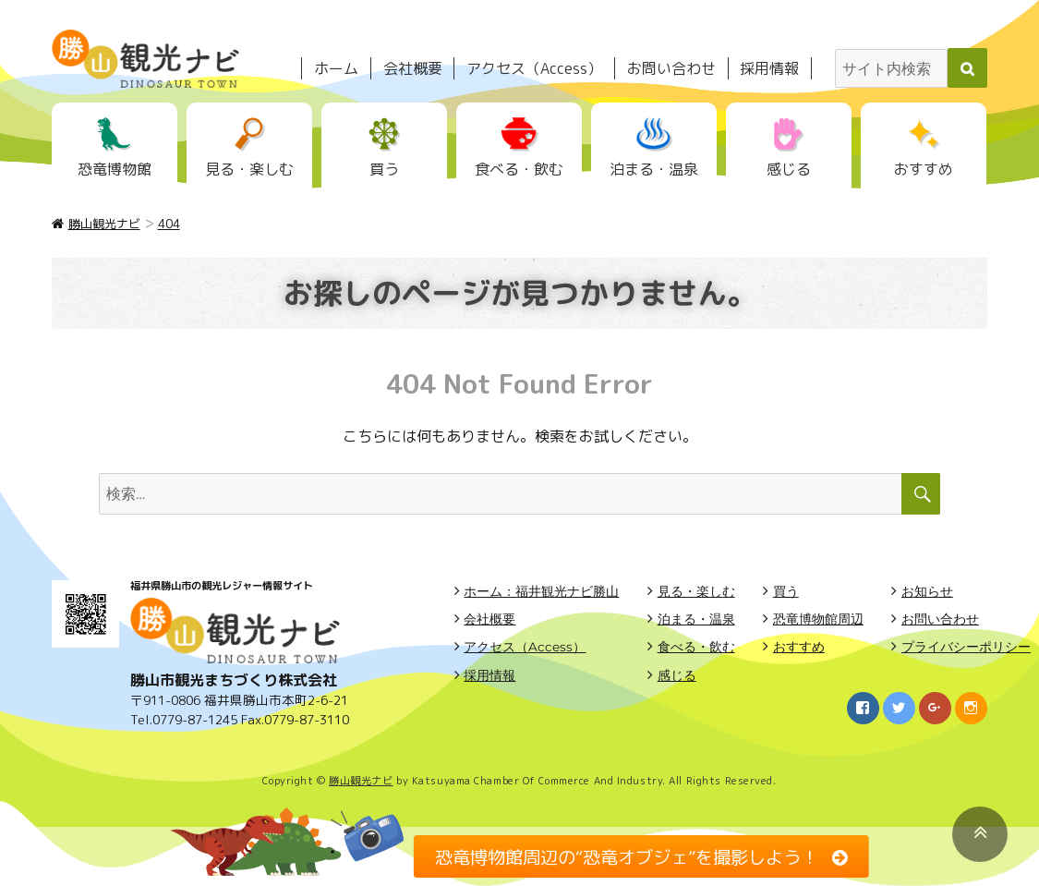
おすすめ (923, 169)
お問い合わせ (671, 68)
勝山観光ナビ (361, 780)
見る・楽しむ (249, 169)
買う (384, 169)
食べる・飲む (519, 169)
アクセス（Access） (534, 68)
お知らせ (927, 591)
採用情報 (769, 68)
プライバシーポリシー (966, 646)
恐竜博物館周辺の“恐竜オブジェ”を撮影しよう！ (626, 856)
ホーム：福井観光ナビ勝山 (541, 591)
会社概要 (412, 68)
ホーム (336, 68)
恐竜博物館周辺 (818, 619)
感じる (789, 169)
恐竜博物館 (114, 169)
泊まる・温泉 (654, 169)
